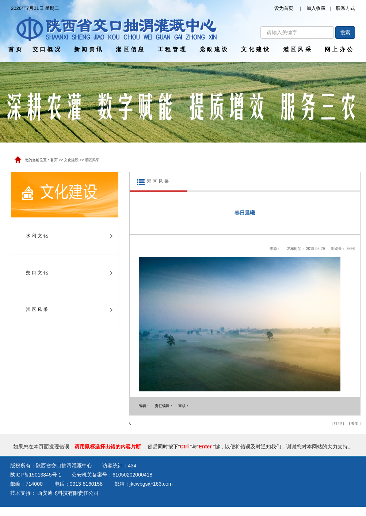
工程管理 (172, 49)
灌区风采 (298, 49)
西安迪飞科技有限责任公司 (68, 493)
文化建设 (256, 49)
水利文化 (69, 235)
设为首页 (283, 8)
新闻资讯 (89, 49)
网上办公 (339, 49)
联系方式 (345, 8)
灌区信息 (130, 49)
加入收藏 (315, 8)
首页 (15, 49)
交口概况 (47, 49)
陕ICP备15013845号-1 (35, 475)
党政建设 (214, 49)
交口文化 (69, 272)
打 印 (338, 423)
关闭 (354, 423)
